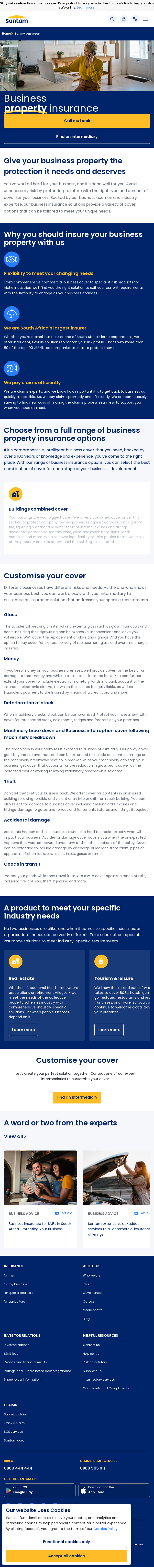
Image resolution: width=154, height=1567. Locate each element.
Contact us (91, 1345)
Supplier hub (92, 1371)
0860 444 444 (18, 1468)
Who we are (91, 1275)
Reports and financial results (25, 1362)
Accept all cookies (66, 1556)
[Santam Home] (17, 19)
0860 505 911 (92, 1468)
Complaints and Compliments (106, 1388)
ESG (86, 1284)
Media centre (92, 1310)
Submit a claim (15, 1414)
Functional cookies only (66, 1542)
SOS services (13, 1432)
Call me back (77, 121)
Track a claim (14, 1423)
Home (6, 33)
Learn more (23, 1030)
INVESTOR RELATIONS (22, 1335)
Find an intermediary (77, 136)
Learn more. (86, 7)
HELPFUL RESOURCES (100, 1335)
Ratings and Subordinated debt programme (37, 1371)
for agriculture (14, 1301)
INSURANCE (13, 1266)
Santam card (14, 1440)
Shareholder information (22, 1379)
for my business (25, 33)
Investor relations (16, 1345)
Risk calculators (95, 1362)
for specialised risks (18, 1293)
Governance (92, 1293)
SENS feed (11, 1354)
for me (8, 1275)
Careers (89, 1301)
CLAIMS (10, 1405)
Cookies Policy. (105, 1529)
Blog (86, 1319)
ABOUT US (91, 1266)
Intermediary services (99, 1379)
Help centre (91, 1354)
